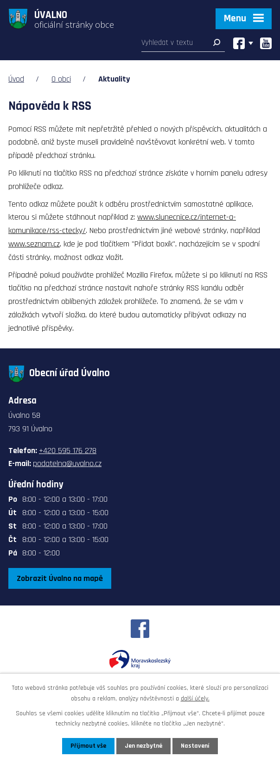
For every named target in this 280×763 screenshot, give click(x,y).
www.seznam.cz (34, 244)
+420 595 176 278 (67, 450)
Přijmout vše (88, 746)
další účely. (195, 698)
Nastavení (195, 746)
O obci (61, 79)
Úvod (16, 79)
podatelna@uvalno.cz (67, 463)
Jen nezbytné (143, 746)
